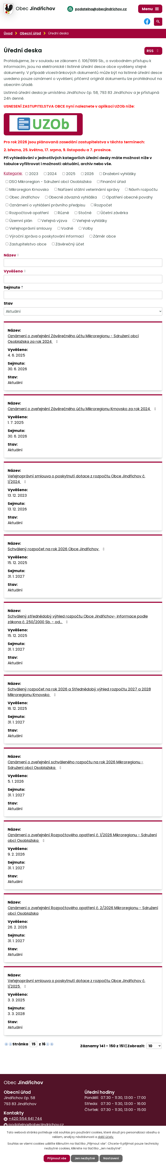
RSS (153, 50)
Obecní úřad (30, 33)
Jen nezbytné (85, 1158)
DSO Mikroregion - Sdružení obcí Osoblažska (50, 181)
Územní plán (20, 220)
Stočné (84, 212)
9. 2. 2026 (16, 854)
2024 (52, 173)
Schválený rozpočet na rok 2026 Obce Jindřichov (57, 549)
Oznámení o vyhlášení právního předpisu (47, 204)
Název (10, 255)
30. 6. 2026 (17, 369)
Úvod (8, 33)
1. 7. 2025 (16, 422)
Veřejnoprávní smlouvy (30, 228)
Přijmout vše (56, 1158)
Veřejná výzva (54, 220)
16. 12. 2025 (17, 708)
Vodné (67, 228)
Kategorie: (13, 173)
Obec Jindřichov (24, 197)
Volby (87, 228)
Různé (63, 212)
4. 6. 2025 (16, 355)
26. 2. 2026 (17, 927)
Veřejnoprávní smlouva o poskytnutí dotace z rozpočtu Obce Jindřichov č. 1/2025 (76, 983)
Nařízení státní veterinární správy (88, 189)
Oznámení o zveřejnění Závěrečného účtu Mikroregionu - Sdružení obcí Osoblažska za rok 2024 (73, 338)
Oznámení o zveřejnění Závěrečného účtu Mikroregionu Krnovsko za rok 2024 (83, 408)
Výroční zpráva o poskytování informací (46, 236)
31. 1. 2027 (16, 576)
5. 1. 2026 (16, 781)
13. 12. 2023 (17, 495)
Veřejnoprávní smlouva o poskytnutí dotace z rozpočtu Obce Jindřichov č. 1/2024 (76, 478)
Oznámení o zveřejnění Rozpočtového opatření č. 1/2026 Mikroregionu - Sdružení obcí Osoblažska (82, 837)
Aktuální (15, 382)
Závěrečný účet (69, 243)
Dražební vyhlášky (119, 173)
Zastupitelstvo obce (27, 243)
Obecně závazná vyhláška (73, 197)
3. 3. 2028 (16, 1013)
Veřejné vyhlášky (91, 220)
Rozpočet (103, 204)
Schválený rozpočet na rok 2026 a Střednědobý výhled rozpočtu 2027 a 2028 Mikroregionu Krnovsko (79, 692)
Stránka (20, 1044)
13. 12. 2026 (17, 509)
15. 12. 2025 (17, 562)
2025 (70, 173)
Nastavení (111, 1158)
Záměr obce (104, 236)
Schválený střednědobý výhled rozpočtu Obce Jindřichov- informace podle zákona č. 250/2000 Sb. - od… (78, 619)
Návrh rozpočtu (143, 189)
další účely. (106, 1137)
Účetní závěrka (114, 212)
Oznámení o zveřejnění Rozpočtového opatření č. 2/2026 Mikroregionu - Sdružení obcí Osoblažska (83, 910)
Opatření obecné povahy (129, 197)
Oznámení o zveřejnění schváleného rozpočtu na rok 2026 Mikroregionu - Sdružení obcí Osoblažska (75, 764)
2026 (89, 173)
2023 (33, 173)
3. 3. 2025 (16, 1000)
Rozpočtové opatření (29, 212)
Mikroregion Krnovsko (29, 189)
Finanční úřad (113, 181)
